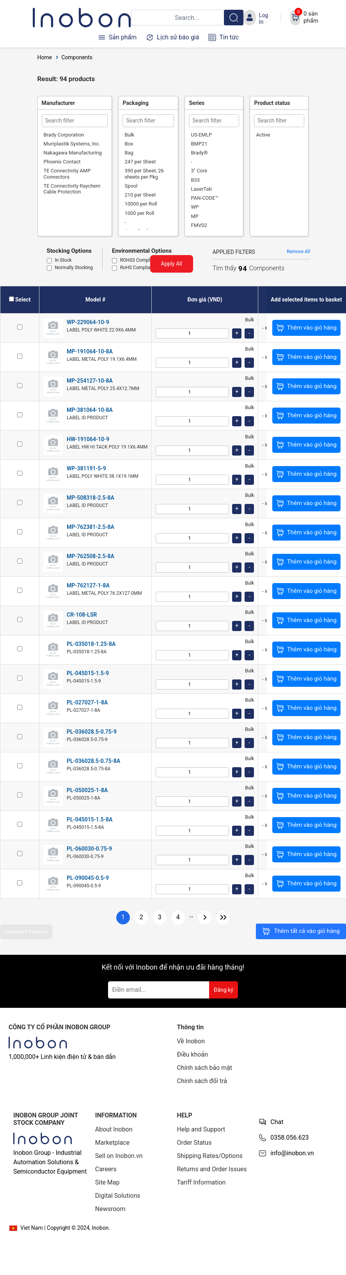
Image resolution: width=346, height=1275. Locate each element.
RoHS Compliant (137, 268)
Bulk (129, 135)
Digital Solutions (117, 1195)
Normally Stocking (74, 268)
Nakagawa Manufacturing (73, 153)
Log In (263, 18)
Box (128, 144)
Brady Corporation (64, 135)
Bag (128, 153)
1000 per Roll (139, 213)
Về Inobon (191, 1041)
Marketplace (112, 1142)
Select (22, 299)
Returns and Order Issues (212, 1169)
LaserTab (201, 189)
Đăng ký (223, 990)
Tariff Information (201, 1182)
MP (195, 216)
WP (195, 207)
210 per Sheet (140, 195)
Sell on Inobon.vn (119, 1156)
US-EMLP (201, 135)
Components (76, 57)
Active (263, 135)
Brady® (199, 153)
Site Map (107, 1182)
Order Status (194, 1142)
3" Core (199, 171)
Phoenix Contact (62, 162)
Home (44, 57)
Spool (130, 186)
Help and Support (201, 1129)
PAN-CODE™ (204, 198)
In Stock (63, 260)
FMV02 (199, 225)
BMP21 (199, 144)
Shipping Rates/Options (210, 1156)
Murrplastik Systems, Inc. (72, 144)
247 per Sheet (140, 162)
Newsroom (110, 1209)
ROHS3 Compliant (139, 260)
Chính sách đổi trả (202, 1081)
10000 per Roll (140, 204)
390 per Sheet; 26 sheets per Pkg (143, 173)
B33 (195, 180)
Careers (106, 1169)
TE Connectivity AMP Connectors (67, 173)
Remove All (298, 251)
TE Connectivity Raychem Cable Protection (72, 189)
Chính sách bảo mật (204, 1067)
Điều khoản (192, 1054)
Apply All (171, 264)
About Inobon (114, 1129)
